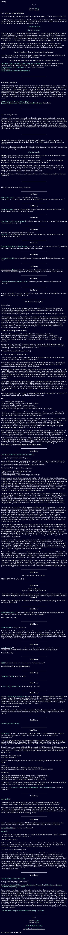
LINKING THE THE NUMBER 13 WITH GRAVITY (17, 454)
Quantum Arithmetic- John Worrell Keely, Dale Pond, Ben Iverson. (21, 103)
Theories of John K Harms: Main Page (13, 878)
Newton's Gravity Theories (9, 258)
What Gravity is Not (7, 197)
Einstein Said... (5, 733)
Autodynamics (5, 69)
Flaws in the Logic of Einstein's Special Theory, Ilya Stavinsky (20, 64)
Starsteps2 (4, 831)
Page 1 (37, 8)
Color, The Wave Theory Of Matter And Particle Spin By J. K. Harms (22, 910)
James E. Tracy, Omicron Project (11, 686)
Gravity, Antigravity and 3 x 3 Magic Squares (15, 101)
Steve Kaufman (5, 799)
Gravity (3, 1)
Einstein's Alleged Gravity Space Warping (14, 246)
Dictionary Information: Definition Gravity (14, 281)
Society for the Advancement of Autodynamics (15, 70)
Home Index (47, 103)
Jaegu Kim (4, 234)
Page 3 (37, 10)
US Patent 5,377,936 (7, 676)
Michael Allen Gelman (8, 612)
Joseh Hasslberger (6, 648)
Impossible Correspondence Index (34, 929)
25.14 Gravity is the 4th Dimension (12, 13)
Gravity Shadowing (7, 209)
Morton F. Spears (6, 627)
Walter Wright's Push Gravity (10, 723)
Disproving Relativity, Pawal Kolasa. (12, 67)
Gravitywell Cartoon (34, 26)
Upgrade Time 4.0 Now (8, 828)
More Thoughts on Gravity (34, 925)
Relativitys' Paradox (34, 152)
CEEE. (3, 663)
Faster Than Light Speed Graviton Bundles (14, 221)
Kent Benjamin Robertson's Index (17, 696)
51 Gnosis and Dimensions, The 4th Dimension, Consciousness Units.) (31, 787)
